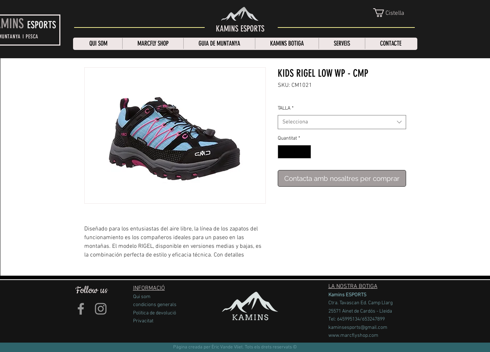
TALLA (286, 108)
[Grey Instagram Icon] (100, 309)
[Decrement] (283, 151)
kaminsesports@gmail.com (357, 328)
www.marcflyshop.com (353, 335)
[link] (394, 12)
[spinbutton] (294, 151)
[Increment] (305, 151)
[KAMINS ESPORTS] (240, 29)
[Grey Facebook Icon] (81, 309)
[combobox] (342, 122)
